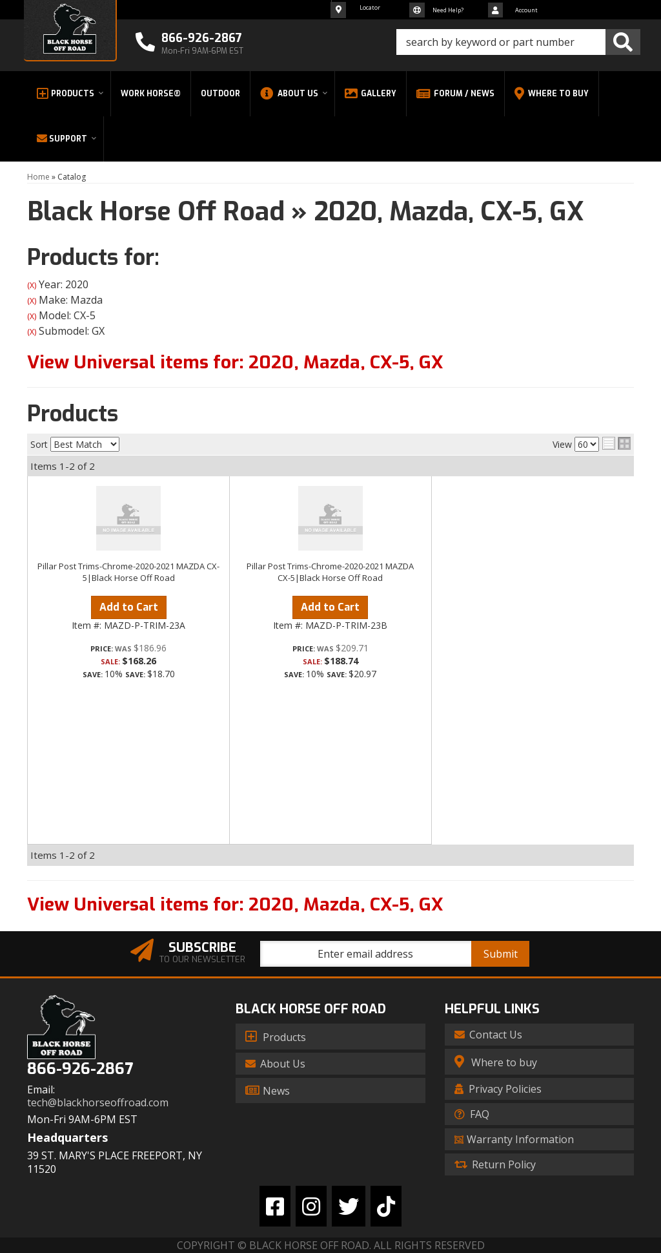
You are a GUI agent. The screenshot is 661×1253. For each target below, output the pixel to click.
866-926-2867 (80, 1069)
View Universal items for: (235, 362)
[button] (518, 42)
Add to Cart (128, 607)
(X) (31, 285)
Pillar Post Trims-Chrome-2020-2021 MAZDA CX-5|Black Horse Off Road (128, 572)
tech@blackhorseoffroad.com (97, 1103)
